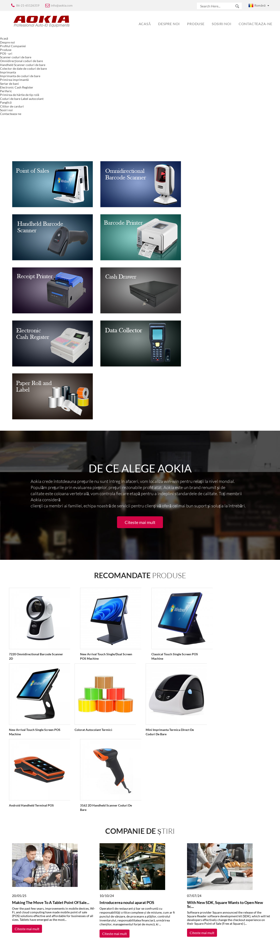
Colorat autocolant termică (89, 615)
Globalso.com (178, 941)
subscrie (106, 914)
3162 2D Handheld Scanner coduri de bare (102, 693)
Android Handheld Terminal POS (31, 690)
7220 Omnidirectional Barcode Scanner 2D (36, 542)
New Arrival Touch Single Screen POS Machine (34, 617)
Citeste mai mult (140, 408)
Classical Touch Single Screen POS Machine (167, 542)
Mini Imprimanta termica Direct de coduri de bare (162, 617)
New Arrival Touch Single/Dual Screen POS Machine (102, 542)
